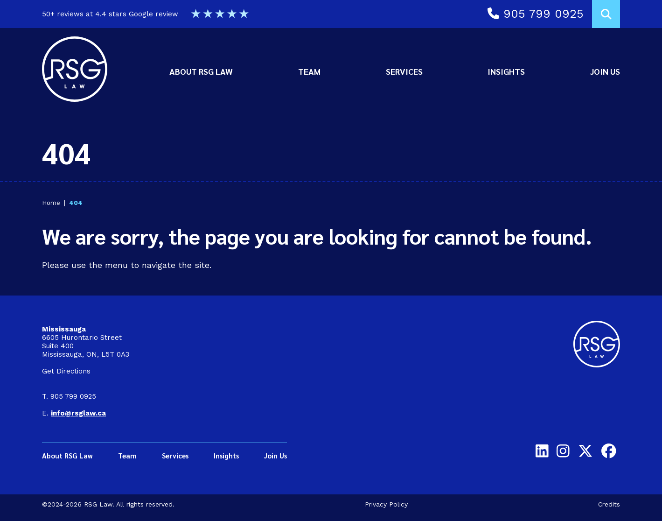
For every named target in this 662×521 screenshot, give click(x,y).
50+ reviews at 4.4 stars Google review (145, 14)
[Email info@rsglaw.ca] (78, 413)
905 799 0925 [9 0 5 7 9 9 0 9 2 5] (73, 396)
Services (404, 71)
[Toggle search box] (606, 14)
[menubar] (394, 71)
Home (51, 202)
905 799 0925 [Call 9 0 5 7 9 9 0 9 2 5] (536, 14)
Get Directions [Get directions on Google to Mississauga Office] (66, 371)
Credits (609, 504)
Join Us (605, 71)
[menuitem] (201, 71)
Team (309, 71)
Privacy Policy (386, 504)
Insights (506, 71)
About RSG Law (201, 71)
